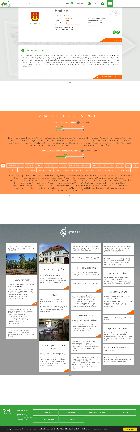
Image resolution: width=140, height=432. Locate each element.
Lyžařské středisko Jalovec (62, 190)
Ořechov (82, 140)
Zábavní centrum (110, 170)
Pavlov (112, 140)
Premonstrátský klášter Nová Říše (117, 180)
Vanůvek (91, 145)
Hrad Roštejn (48, 175)
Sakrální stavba (125, 170)
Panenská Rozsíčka (101, 140)
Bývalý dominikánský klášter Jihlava (99, 183)
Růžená (31, 143)
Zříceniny (14, 170)
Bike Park (79, 170)
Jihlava (68, 23)
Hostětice (118, 138)
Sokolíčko (57, 143)
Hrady (129, 166)
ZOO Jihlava (120, 183)
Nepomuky (45, 140)
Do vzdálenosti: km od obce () (60, 151)
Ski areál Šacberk (81, 190)
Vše (3, 166)
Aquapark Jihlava (58, 185)
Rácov (10, 143)
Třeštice (68, 145)
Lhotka (12, 140)
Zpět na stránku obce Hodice (111, 77)
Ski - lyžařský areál (51, 166)
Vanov (84, 145)
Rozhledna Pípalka (100, 185)
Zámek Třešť (35, 175)
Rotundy (41, 170)
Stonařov (80, 143)
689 (101, 21)
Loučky (20, 140)
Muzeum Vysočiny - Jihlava (51, 183)
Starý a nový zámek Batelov (66, 175)
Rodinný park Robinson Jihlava (78, 185)
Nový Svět (73, 140)
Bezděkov (39, 138)
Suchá (105, 143)
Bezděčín (30, 138)
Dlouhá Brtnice (66, 138)
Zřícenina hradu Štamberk (25, 178)
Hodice (61, 10)
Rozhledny (119, 166)
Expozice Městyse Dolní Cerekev (92, 175)
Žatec (108, 145)
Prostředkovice (123, 140)
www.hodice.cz (104, 25)
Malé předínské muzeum (23, 185)
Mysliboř (35, 140)
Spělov (65, 143)
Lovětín (27, 140)
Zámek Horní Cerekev (16, 180)
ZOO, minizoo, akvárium (15, 166)
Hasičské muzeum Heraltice (26, 188)
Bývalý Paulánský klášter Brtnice (75, 180)
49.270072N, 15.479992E (73, 25)
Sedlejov (47, 143)
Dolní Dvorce (92, 138)
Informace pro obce (97, 412)
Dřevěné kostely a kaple (27, 170)
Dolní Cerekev (80, 138)
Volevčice (101, 145)
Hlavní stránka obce (114, 40)
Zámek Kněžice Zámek (36, 180)
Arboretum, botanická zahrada (103, 166)
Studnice (97, 143)
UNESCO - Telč (125, 175)
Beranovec (20, 138)
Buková (48, 138)
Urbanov (76, 145)
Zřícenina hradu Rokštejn (49, 188)
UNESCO (39, 166)
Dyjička (109, 138)
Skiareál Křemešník (118, 185)
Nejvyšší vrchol (68, 170)
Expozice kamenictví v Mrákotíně (91, 178)
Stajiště (72, 143)
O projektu (45, 412)
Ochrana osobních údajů (45, 419)
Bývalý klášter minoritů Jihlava (26, 183)
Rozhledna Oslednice (46, 178)
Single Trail (89, 170)
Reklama (71, 412)
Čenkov (56, 138)
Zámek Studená (42, 185)
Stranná (89, 143)
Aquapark (29, 166)
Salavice (39, 143)
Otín (89, 140)
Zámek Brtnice (96, 180)
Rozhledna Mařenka (70, 188)
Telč (118, 143)
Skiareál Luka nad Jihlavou (91, 188)
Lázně (58, 170)
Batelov (11, 138)
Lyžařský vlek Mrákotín (115, 178)
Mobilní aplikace (123, 412)
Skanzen (63, 166)
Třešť (61, 145)
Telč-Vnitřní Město (49, 145)
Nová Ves (64, 140)
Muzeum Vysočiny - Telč (66, 178)
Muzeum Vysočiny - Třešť (18, 175)
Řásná (16, 143)
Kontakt (71, 419)
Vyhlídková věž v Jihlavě (73, 183)
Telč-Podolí (126, 143)
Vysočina (69, 18)
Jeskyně (50, 170)
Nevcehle (55, 140)
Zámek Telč (112, 175)
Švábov (112, 143)
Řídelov (24, 143)
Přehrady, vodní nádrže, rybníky (79, 166)
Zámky (136, 166)
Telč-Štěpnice (34, 145)
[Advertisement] (70, 97)
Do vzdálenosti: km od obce (63, 123)
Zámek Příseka (54, 180)
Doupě (102, 138)
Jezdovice (127, 138)
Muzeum (99, 170)
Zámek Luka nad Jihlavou (113, 188)
